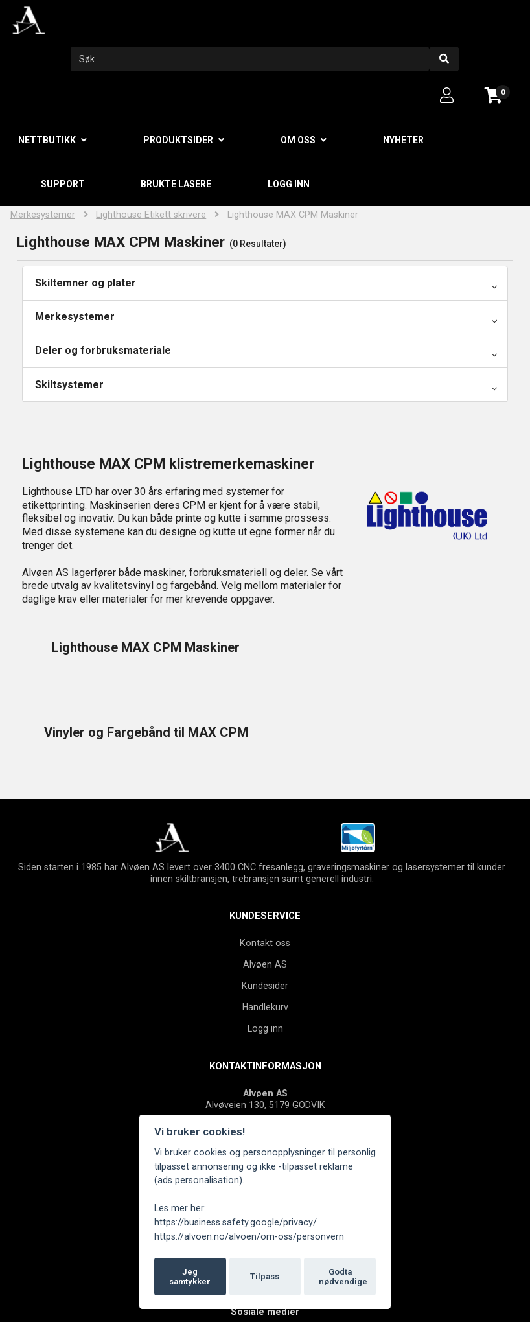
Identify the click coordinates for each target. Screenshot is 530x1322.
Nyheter (403, 140)
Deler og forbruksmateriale (103, 350)
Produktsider (178, 140)
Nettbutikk (47, 140)
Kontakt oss (265, 858)
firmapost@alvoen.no (280, 1068)
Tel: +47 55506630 (265, 1044)
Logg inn (289, 184)
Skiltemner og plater (85, 283)
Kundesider (265, 901)
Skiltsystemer (69, 384)
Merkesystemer (42, 214)
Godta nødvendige (343, 1277)
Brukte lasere (176, 184)
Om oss (298, 140)
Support (63, 184)
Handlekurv (265, 922)
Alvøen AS (265, 879)
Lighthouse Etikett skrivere (151, 214)
